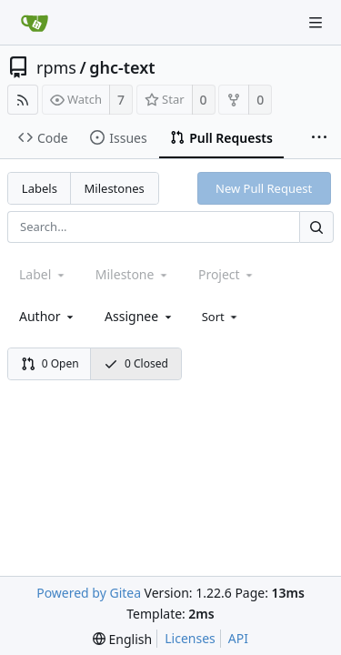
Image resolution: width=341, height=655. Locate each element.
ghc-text (122, 67)
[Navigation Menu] (315, 22)
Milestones (115, 188)
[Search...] (316, 227)
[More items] (319, 138)
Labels (39, 188)
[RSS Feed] (22, 100)
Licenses (190, 638)
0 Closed (136, 363)
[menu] (221, 316)
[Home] (34, 22)
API (238, 638)
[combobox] (47, 316)
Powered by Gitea (88, 592)
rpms (56, 67)
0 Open (50, 363)
